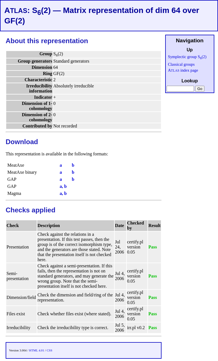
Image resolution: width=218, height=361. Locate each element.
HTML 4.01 (36, 350)
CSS (49, 350)
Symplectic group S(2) (187, 56)
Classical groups (181, 64)
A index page (183, 70)
